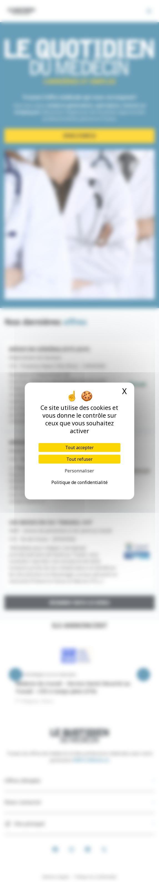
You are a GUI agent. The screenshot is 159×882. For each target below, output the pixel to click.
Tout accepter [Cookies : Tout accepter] (79, 447)
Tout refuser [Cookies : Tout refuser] (79, 459)
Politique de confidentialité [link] (79, 482)
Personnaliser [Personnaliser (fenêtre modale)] (79, 471)
